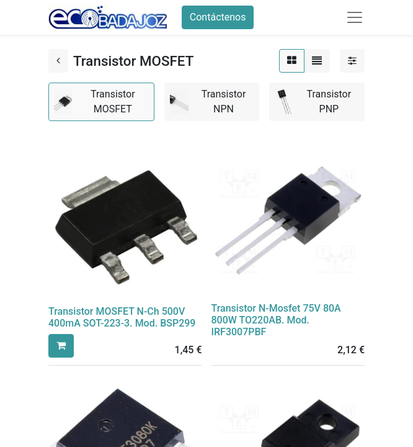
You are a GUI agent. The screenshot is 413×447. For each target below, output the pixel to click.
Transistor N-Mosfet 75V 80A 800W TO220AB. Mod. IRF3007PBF (276, 320)
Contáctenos (218, 17)
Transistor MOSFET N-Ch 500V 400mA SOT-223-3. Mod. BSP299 (121, 317)
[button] (61, 346)
